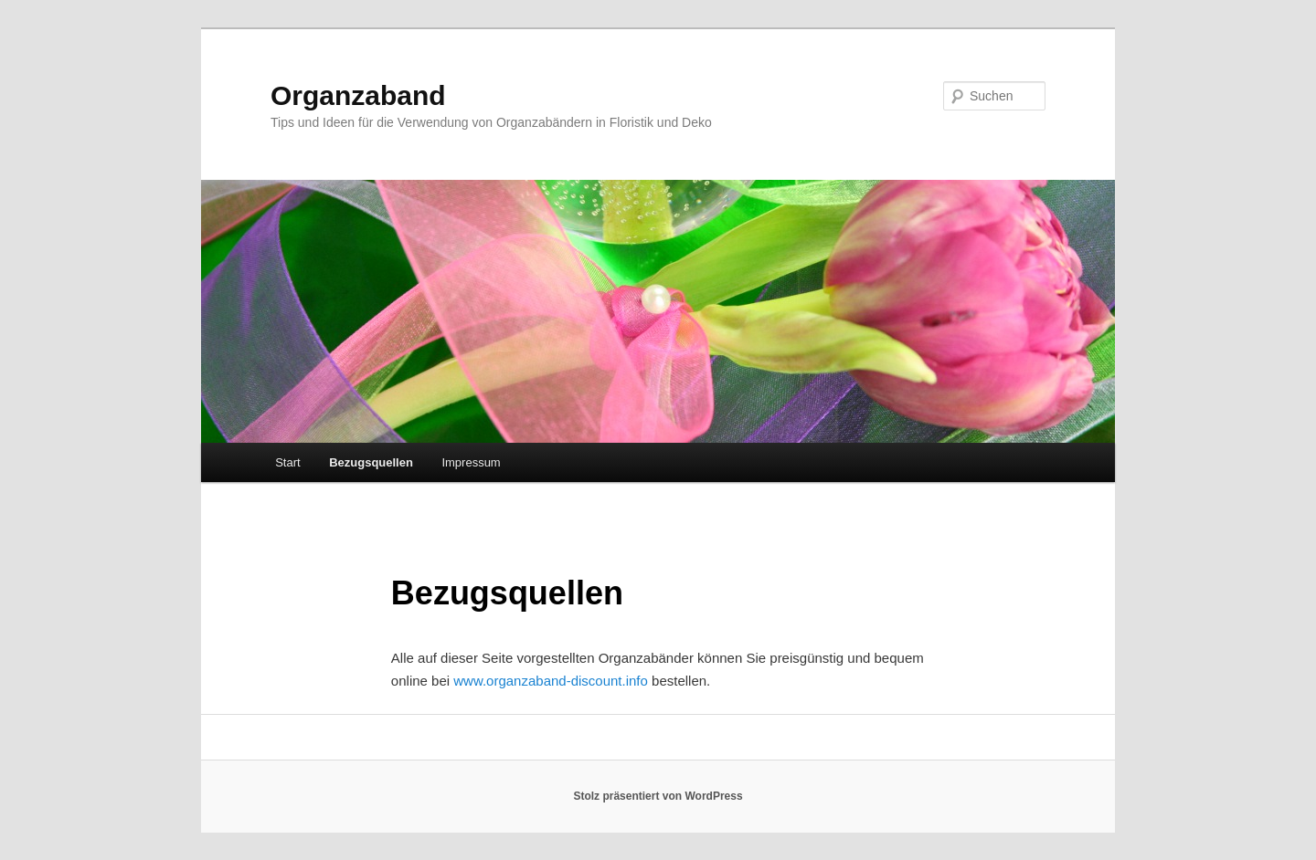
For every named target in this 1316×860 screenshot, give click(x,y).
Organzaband (358, 95)
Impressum (470, 462)
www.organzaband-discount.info (550, 680)
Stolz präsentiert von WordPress (657, 796)
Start (287, 462)
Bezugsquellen (371, 462)
